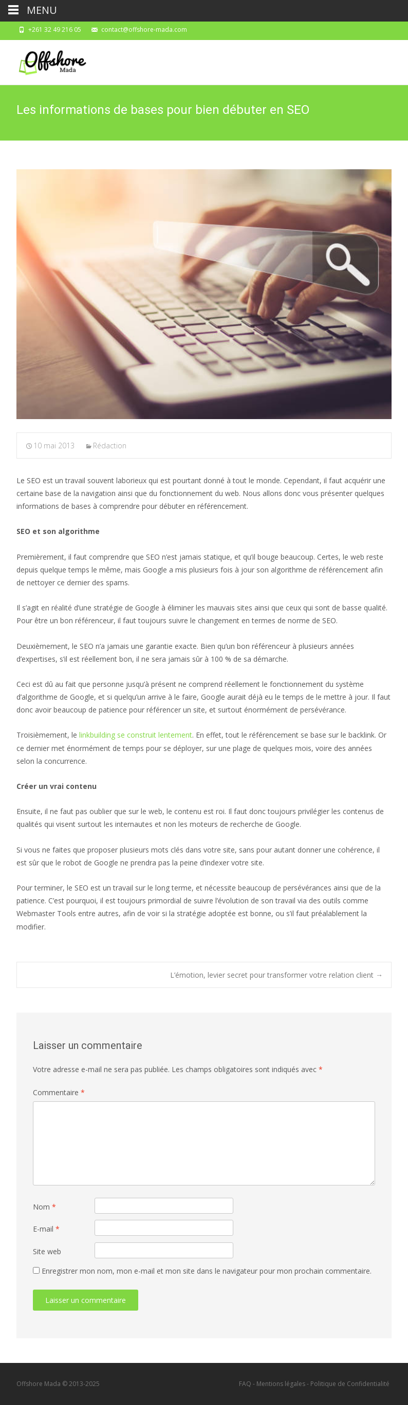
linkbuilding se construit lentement (135, 735)
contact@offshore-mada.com (144, 29)
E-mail (46, 1229)
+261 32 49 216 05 (54, 29)
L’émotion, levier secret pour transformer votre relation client (276, 975)
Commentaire (59, 1092)
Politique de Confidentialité (350, 1383)
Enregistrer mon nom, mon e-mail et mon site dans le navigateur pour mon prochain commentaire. (207, 1271)
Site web (47, 1251)
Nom (44, 1207)
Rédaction (109, 445)
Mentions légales (280, 1383)
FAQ (245, 1383)
